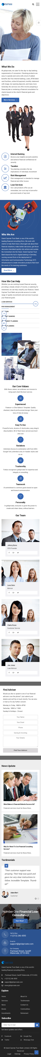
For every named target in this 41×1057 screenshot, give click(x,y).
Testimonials (25, 1001)
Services (5, 1001)
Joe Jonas (11, 665)
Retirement (24, 1013)
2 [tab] (38, 898)
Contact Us (24, 1005)
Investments (6, 1013)
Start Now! (20, 921)
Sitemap (17, 1054)
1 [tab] (35, 898)
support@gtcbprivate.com (14, 982)
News (4, 1005)
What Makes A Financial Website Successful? (19, 804)
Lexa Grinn (11, 585)
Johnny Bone (12, 545)
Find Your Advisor (20, 750)
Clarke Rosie (11, 625)
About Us (23, 996)
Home (4, 996)
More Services (10, 100)
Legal (9, 1054)
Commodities (25, 1009)
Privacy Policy (29, 1054)
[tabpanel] (20, 881)
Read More (9, 270)
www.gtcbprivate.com (12, 985)
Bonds (4, 1009)
